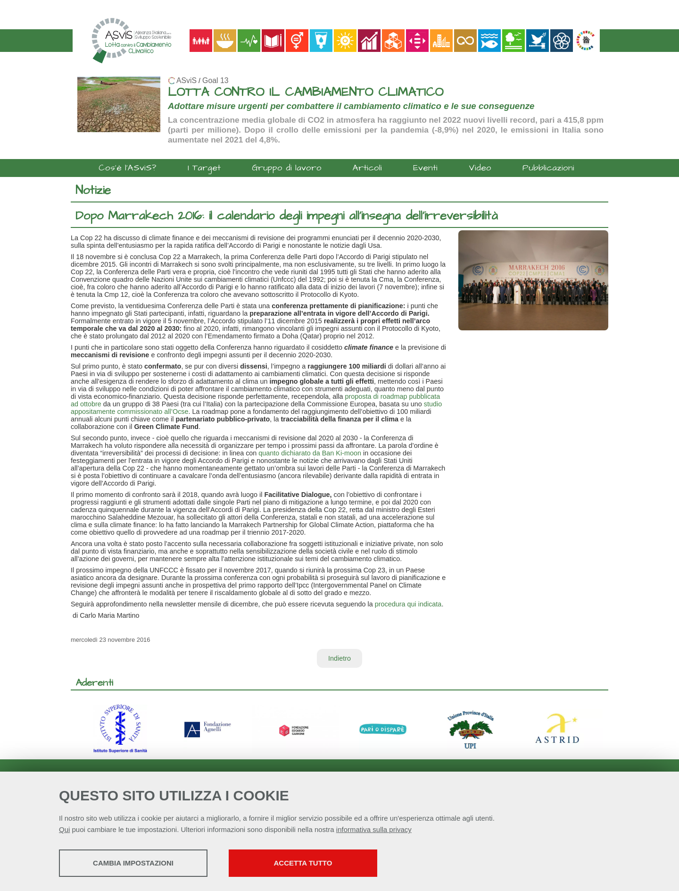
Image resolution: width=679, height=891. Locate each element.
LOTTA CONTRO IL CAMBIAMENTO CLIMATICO (305, 92)
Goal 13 (215, 80)
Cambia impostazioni (133, 863)
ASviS (186, 80)
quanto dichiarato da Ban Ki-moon (309, 453)
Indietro (339, 658)
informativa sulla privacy (374, 829)
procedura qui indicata (408, 604)
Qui (64, 829)
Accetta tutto (303, 863)
